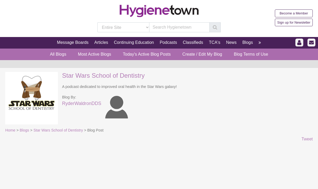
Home (10, 130)
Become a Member (294, 13)
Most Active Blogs (94, 54)
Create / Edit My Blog (202, 54)
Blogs (24, 130)
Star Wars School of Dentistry (103, 75)
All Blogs (58, 54)
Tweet (307, 139)
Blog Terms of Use (251, 54)
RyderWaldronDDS (81, 103)
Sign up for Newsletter (293, 22)
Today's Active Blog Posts (147, 54)
